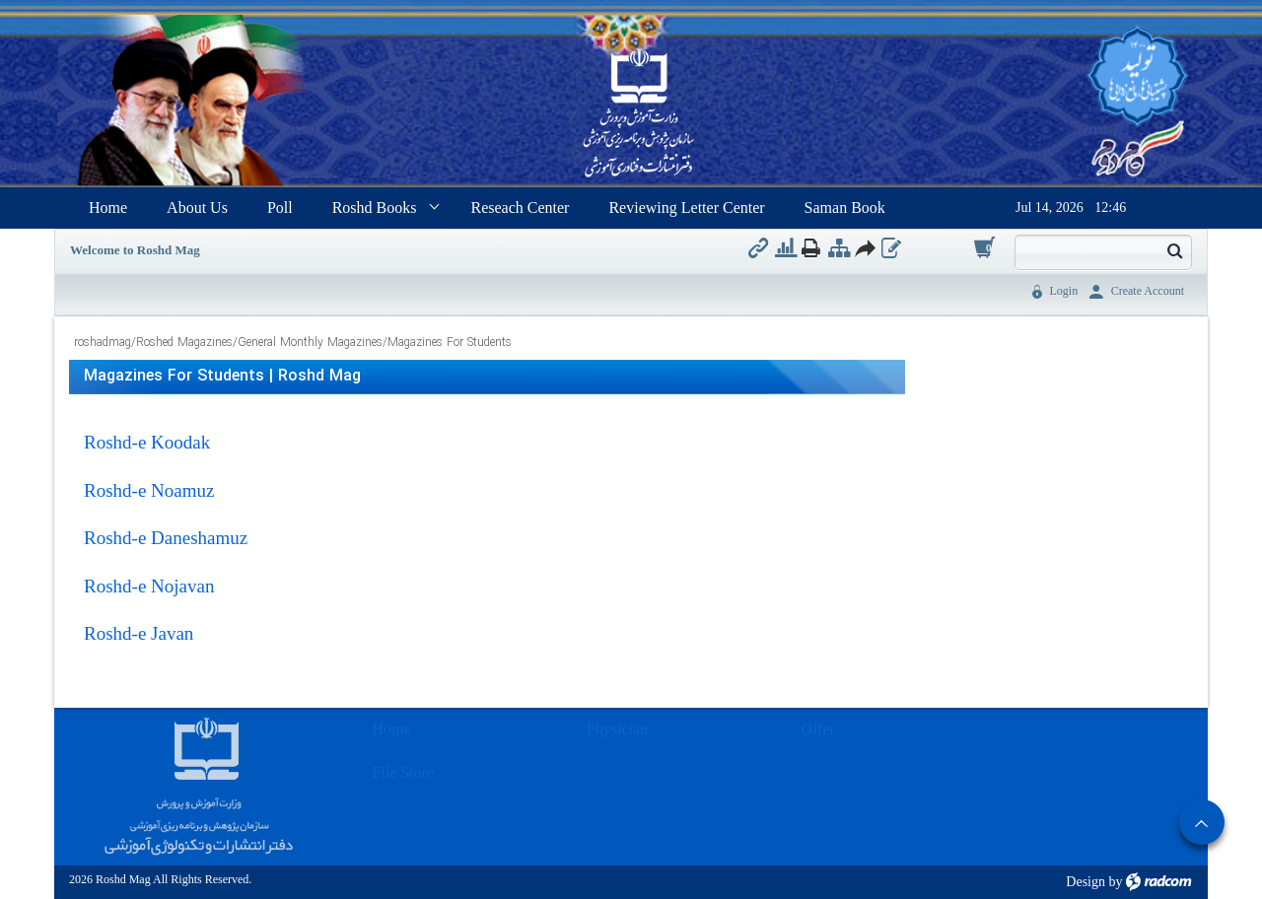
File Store (404, 772)
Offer (818, 729)
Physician (617, 729)
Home (392, 729)
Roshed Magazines (184, 342)
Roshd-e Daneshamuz (165, 537)
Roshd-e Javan (138, 633)
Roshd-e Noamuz (149, 490)
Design (1085, 881)
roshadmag (102, 342)
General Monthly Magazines (310, 342)
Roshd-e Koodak (147, 442)
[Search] (1086, 250)
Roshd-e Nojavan (149, 586)
